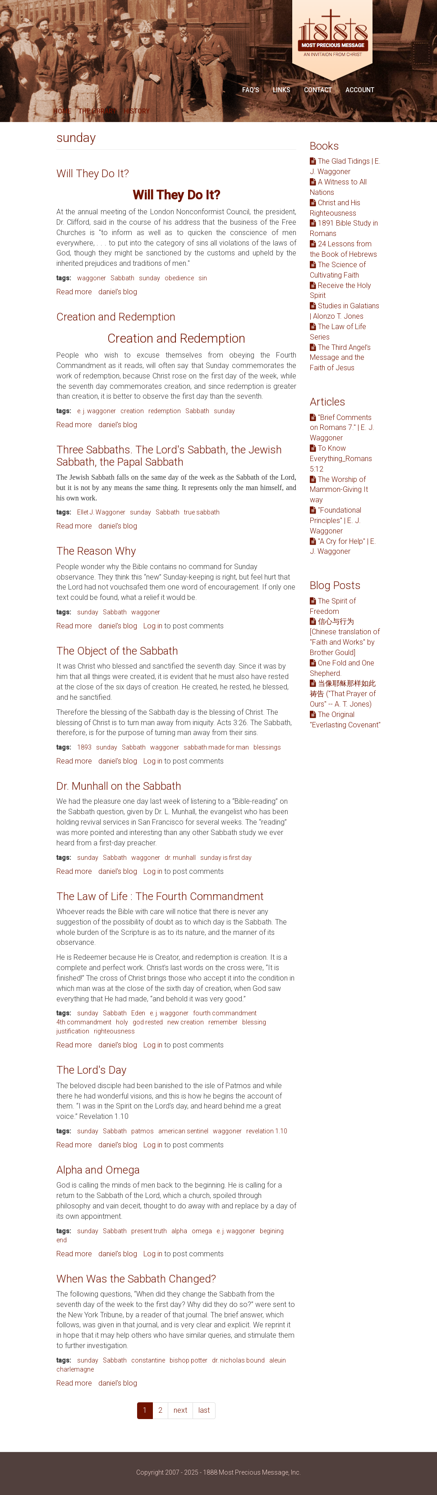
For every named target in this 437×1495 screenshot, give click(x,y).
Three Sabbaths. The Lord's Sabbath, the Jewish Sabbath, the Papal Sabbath (169, 455)
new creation (185, 1022)
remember (223, 1022)
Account (359, 90)
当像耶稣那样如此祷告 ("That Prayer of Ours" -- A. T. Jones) (343, 693)
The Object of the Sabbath (117, 651)
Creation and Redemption (115, 317)
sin (202, 278)
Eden (138, 1013)
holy (122, 1022)
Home (62, 111)
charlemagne (75, 1369)
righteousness (114, 1031)
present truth (149, 1231)
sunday (149, 278)
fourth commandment (225, 1013)
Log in (152, 626)
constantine (148, 1360)
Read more (74, 292)
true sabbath (202, 512)
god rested (148, 1022)
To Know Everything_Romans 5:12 (341, 458)
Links (281, 90)
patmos (142, 1131)
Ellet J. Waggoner (101, 512)
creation (132, 411)
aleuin (277, 1360)
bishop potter (188, 1360)
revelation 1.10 (266, 1131)
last (204, 1410)
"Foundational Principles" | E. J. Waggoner (335, 520)
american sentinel (183, 1131)
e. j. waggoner (96, 411)
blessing (254, 1022)
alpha (179, 1231)
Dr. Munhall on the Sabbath (118, 786)
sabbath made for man (216, 747)
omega (202, 1231)
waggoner (91, 278)
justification (72, 1031)
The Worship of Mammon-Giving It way (339, 490)
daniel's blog (117, 292)
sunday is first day (226, 857)
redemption (164, 411)
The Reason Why (96, 551)
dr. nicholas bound (238, 1360)
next (180, 1410)
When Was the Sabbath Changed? (136, 1279)
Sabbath (122, 278)
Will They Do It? (92, 173)
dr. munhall (180, 857)
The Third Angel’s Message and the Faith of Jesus (340, 358)
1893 (84, 747)
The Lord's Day (91, 1070)
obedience (179, 278)
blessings (267, 747)
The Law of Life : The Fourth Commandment (160, 896)
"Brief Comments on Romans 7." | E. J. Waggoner (342, 428)
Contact (318, 90)
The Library (97, 111)
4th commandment (83, 1022)
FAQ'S (250, 90)
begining (272, 1231)
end (61, 1240)
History (137, 111)
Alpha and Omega (98, 1170)
